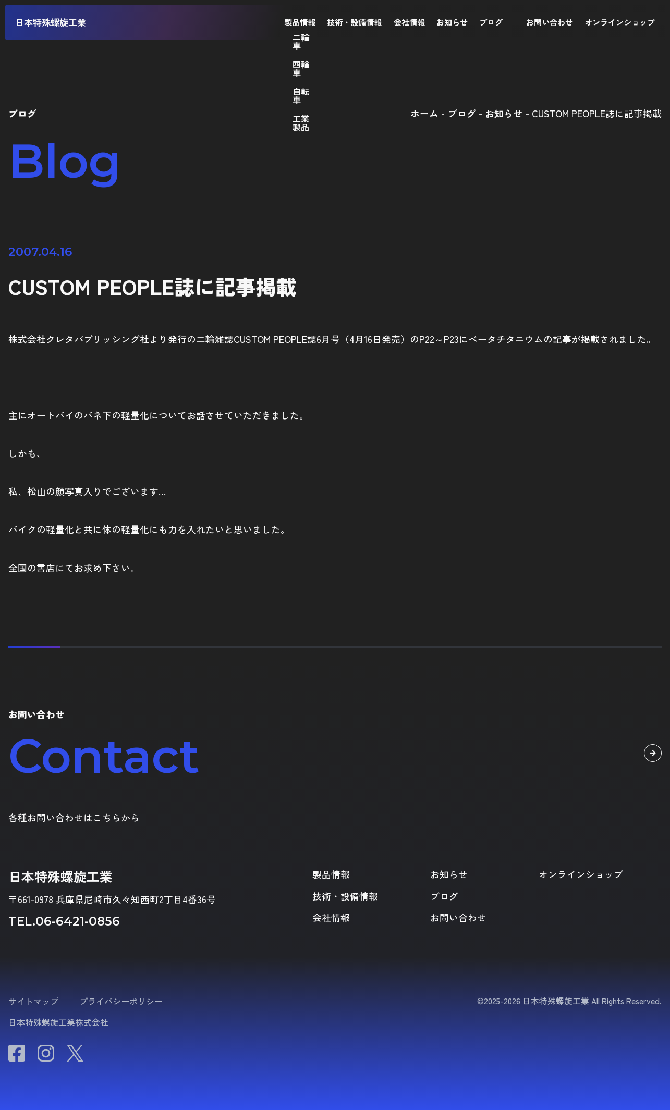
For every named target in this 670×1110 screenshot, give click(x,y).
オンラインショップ (619, 22)
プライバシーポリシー (121, 1001)
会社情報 (409, 22)
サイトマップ (33, 1001)
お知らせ (452, 22)
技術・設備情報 (354, 22)
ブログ (491, 22)
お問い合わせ (549, 22)
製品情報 (299, 22)
